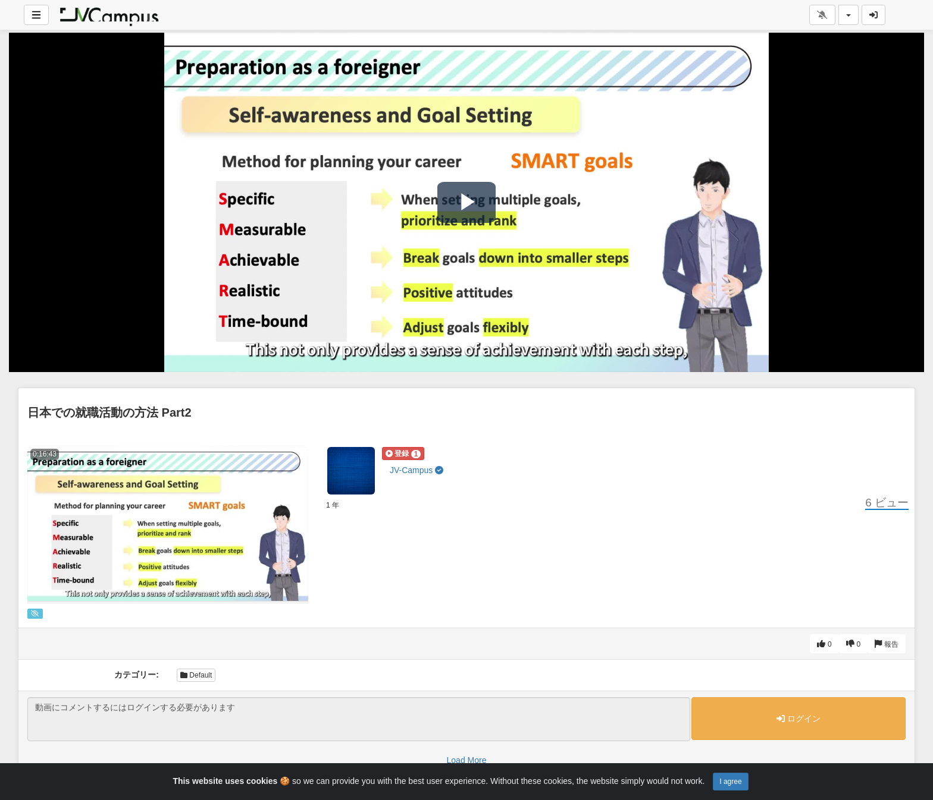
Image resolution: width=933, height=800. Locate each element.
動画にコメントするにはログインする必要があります (358, 719)
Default (196, 675)
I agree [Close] (730, 781)
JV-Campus (416, 470)
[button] (403, 453)
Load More (467, 760)
